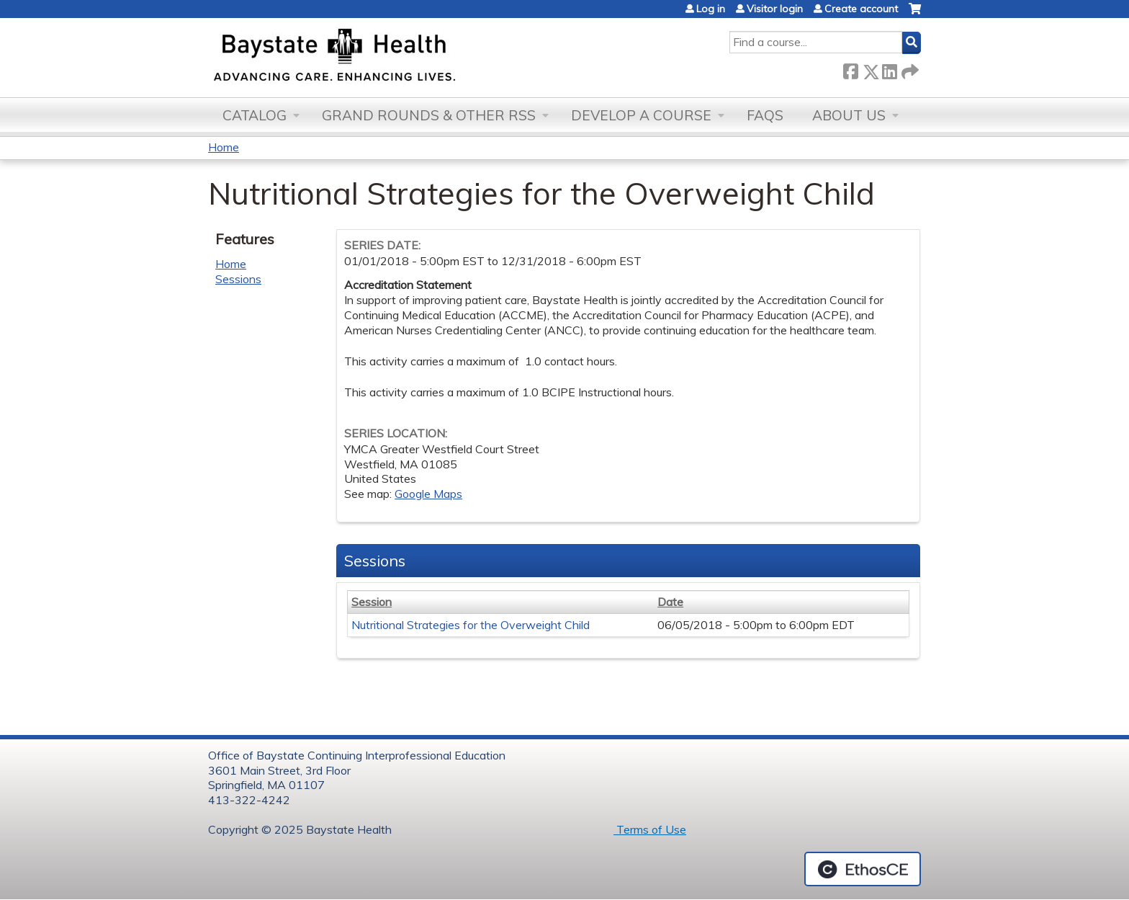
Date (670, 601)
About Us (849, 115)
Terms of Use (649, 829)
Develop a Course (641, 115)
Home (223, 147)
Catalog (254, 115)
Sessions (238, 279)
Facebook (850, 69)
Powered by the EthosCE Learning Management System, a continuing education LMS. (862, 869)
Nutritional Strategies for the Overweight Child (470, 625)
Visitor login (775, 9)
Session (371, 601)
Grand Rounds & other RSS (429, 115)
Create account (861, 9)
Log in (710, 9)
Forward (908, 69)
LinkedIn (889, 69)
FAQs (765, 115)
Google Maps (428, 493)
